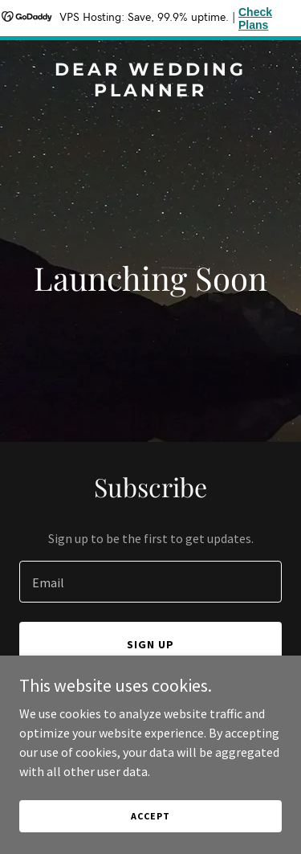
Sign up (150, 644)
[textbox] (150, 582)
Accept (150, 816)
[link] (150, 92)
